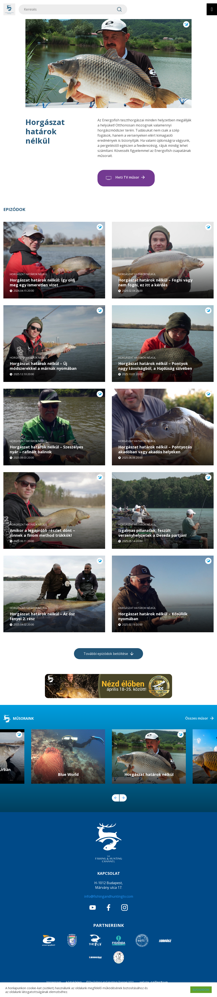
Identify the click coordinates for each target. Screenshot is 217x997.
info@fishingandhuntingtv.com (108, 896)
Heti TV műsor (127, 177)
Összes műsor (196, 718)
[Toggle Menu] (212, 9)
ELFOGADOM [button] (201, 989)
